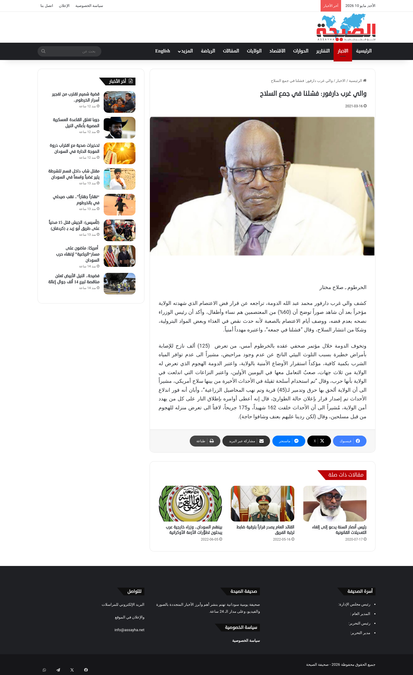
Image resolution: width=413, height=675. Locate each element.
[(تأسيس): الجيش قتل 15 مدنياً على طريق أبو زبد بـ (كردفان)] (119, 230)
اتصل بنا (46, 5)
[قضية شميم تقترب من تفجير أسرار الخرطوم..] (119, 102)
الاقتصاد (277, 51)
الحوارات (300, 51)
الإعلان (64, 5)
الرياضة (208, 51)
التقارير (323, 51)
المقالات (231, 51)
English (162, 51)
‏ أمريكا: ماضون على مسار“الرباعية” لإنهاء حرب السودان (77, 254)
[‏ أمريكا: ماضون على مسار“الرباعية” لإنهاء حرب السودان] (119, 256)
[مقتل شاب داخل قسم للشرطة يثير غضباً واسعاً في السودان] (119, 179)
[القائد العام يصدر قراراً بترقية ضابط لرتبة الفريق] (262, 504)
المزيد (187, 51)
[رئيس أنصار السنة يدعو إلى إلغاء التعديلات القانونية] (335, 504)
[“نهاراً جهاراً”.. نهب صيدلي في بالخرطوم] (119, 204)
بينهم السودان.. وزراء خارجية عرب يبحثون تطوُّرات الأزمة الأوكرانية (194, 529)
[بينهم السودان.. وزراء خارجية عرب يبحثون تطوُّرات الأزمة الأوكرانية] (190, 504)
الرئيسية (363, 51)
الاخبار (343, 51)
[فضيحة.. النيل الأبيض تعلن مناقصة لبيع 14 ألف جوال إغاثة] (119, 284)
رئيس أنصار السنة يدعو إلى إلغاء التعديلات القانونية (339, 529)
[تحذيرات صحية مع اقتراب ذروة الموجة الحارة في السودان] (119, 153)
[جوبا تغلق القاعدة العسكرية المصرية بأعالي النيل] (119, 127)
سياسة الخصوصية (89, 5)
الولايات (254, 51)
